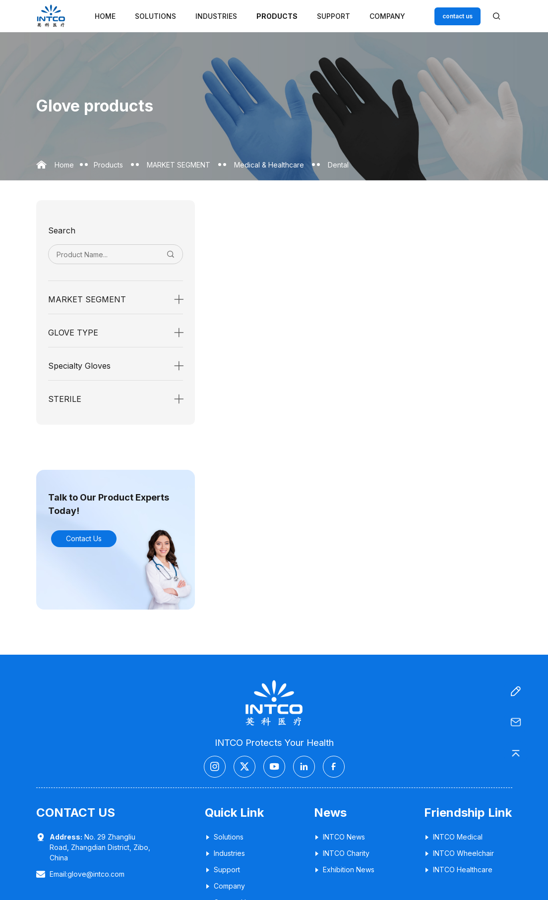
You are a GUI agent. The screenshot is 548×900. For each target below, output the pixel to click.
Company (387, 16)
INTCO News (339, 837)
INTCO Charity (341, 853)
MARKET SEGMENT (178, 165)
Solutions (155, 16)
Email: (87, 874)
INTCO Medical (453, 837)
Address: (66, 837)
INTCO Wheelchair (459, 853)
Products (277, 16)
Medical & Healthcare (269, 165)
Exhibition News (344, 869)
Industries (216, 16)
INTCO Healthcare (458, 869)
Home (105, 16)
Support (333, 16)
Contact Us (84, 538)
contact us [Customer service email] (457, 16)
